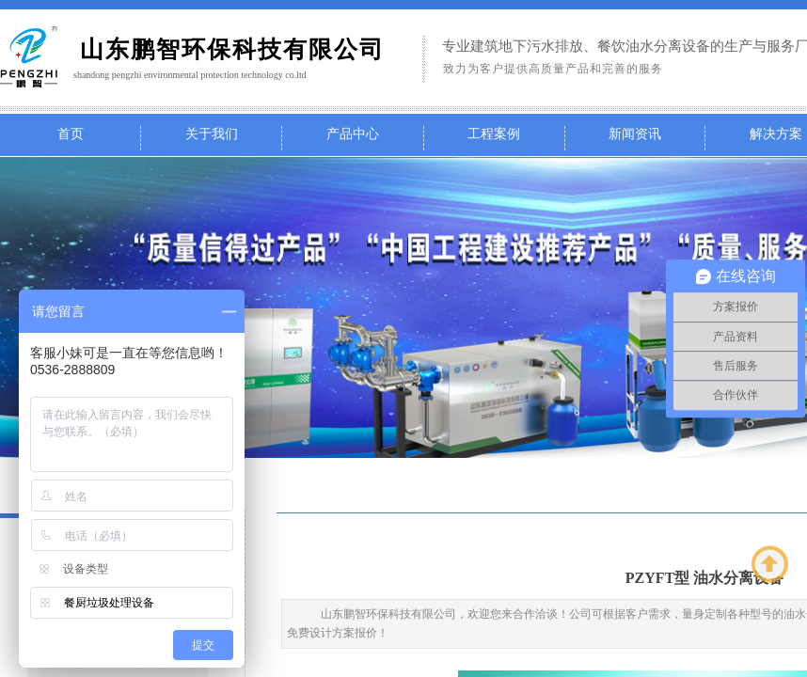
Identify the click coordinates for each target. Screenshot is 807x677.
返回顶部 (770, 564)
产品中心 (352, 134)
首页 (70, 134)
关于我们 (211, 134)
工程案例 (493, 134)
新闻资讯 (635, 134)
